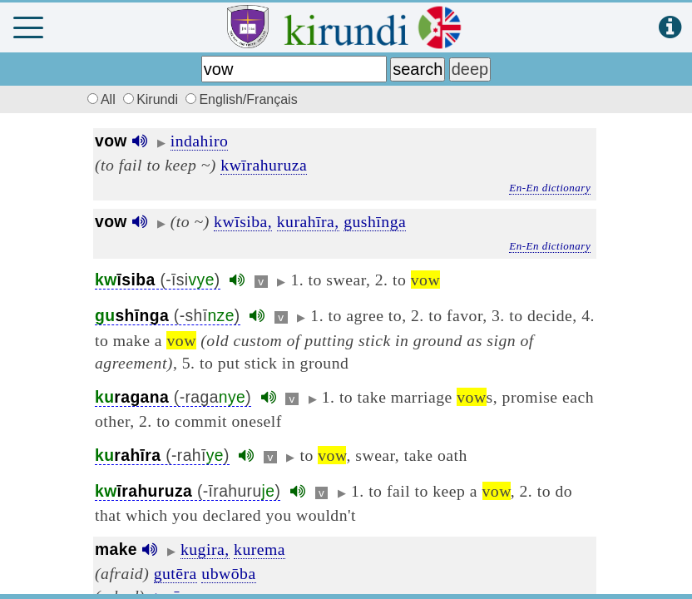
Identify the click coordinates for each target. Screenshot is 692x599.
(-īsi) (157, 280)
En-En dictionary (550, 187)
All (99, 99)
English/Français (241, 99)
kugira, (205, 549)
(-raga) (173, 397)
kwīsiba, (243, 221)
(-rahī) (162, 455)
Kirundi (152, 99)
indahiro (200, 140)
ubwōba (228, 573)
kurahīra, (308, 221)
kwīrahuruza (263, 165)
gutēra (175, 573)
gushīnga (375, 221)
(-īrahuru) (187, 491)
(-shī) (167, 315)
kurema (259, 549)
